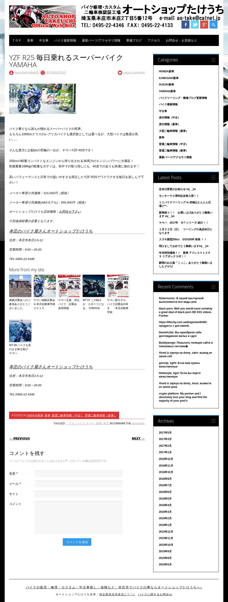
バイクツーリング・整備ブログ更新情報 (183, 98)
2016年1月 (165, 525)
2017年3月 (165, 439)
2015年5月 (165, 564)
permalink (138, 423)
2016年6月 (165, 492)
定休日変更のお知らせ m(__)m (177, 189)
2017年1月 (165, 452)
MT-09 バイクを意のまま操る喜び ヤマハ (20, 349)
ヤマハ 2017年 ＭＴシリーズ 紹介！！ (183, 222)
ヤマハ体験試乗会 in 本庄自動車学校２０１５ (45, 304)
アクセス (154, 40)
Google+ (204, 25)
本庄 (106, 423)
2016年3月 (165, 511)
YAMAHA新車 (35, 415)
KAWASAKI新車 (169, 78)
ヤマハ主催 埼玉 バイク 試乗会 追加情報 (69, 304)
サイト (13, 494)
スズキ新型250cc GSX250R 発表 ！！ (183, 239)
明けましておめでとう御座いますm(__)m (184, 246)
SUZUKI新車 (166, 84)
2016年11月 (166, 465)
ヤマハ (90, 423)
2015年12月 (166, 531)
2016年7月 (165, 485)
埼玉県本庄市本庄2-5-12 (117, 594)
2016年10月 (166, 472)
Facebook (185, 25)
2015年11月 (166, 538)
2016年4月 (165, 505)
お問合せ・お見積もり (181, 40)
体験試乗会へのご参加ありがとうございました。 (20, 304)
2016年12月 (166, 459)
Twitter (195, 25)
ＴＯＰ (16, 40)
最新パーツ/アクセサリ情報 (101, 40)
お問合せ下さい (70, 211)
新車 (30, 40)
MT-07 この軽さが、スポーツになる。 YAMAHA (93, 304)
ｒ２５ (70, 423)
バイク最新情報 (65, 40)
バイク (80, 423)
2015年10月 (166, 544)
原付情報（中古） (169, 117)
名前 (14, 473)
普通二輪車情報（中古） (67, 415)
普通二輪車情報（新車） (100, 415)
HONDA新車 (166, 71)
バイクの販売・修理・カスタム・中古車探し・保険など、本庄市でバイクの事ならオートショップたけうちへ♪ (114, 587)
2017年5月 (165, 432)
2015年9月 (165, 551)
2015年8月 (165, 558)
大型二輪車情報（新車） (173, 131)
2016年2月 (165, 518)
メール (15, 484)
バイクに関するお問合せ (155, 594)
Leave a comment (134, 72)
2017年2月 (165, 445)
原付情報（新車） (169, 124)
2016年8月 (165, 478)
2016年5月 (165, 498)
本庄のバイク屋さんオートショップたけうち (51, 231)
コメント (15, 504)
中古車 (44, 40)
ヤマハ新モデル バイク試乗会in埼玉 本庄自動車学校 (117, 306)
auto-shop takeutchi (27, 72)
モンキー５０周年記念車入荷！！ (179, 195)
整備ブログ (134, 40)
